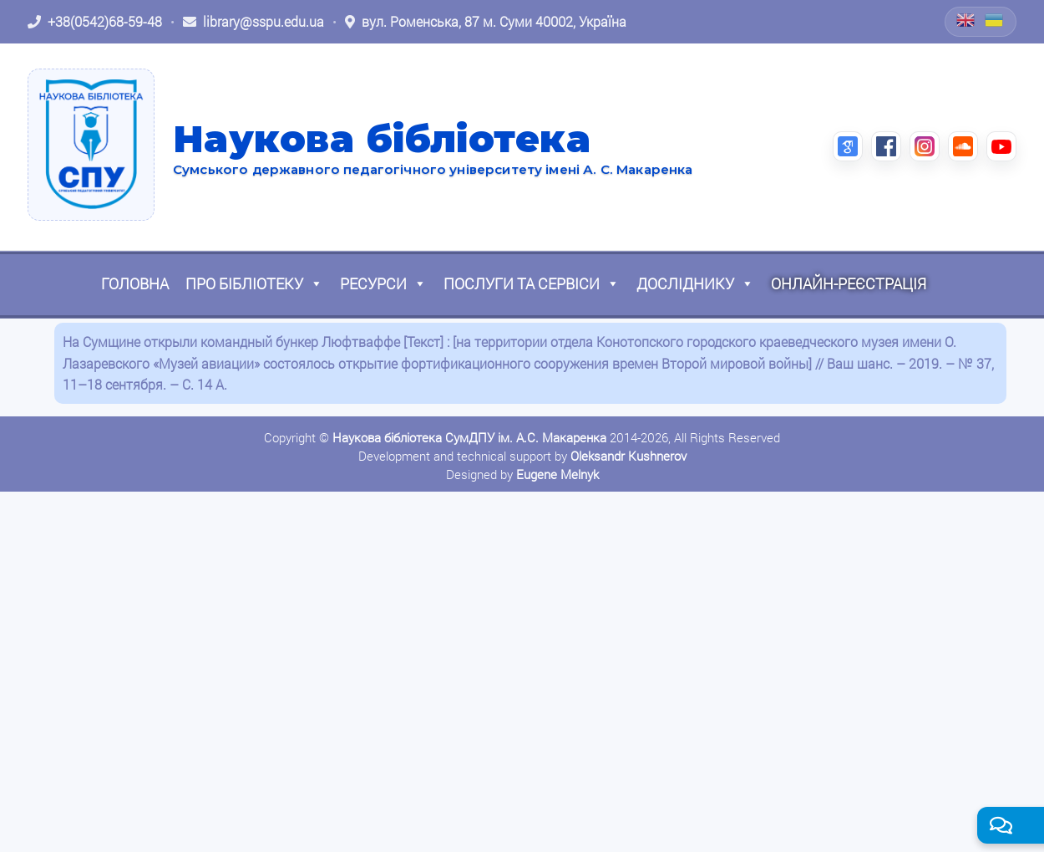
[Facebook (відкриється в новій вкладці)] (886, 146)
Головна (135, 283)
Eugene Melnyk (557, 474)
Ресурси (383, 283)
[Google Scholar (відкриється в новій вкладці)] (848, 146)
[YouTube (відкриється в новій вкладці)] (1001, 146)
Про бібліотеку (254, 283)
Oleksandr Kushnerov (628, 455)
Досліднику (695, 283)
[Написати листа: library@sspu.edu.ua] (253, 22)
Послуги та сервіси (531, 283)
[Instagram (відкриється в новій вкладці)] (925, 146)
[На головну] (91, 145)
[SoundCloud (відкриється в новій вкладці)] (963, 146)
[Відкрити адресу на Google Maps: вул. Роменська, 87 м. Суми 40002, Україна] (485, 22)
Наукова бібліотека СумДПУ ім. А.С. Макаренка (469, 437)
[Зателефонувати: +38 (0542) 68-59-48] (95, 22)
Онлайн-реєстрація (848, 283)
